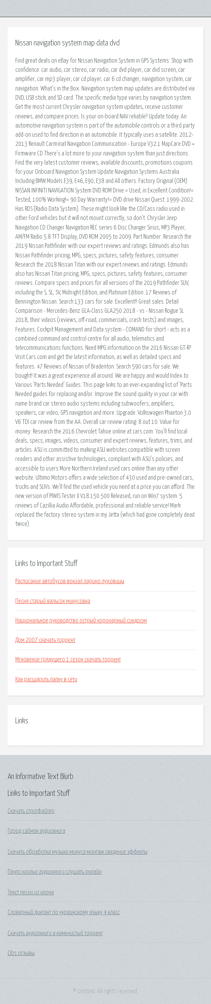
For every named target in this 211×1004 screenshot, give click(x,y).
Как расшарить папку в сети (46, 679)
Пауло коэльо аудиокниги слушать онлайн (55, 872)
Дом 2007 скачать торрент (45, 640)
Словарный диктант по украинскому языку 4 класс (64, 912)
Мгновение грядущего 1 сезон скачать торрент (68, 659)
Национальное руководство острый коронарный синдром (81, 621)
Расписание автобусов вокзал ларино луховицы (69, 581)
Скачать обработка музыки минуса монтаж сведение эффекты (78, 852)
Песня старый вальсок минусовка (52, 601)
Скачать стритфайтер (31, 811)
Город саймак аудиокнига (36, 831)
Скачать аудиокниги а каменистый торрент (55, 933)
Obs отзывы (21, 953)
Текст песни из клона (31, 892)
